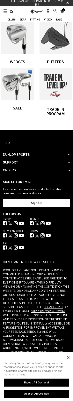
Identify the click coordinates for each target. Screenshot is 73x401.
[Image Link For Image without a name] (17, 37)
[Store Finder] (46, 10)
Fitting (35, 19)
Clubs (11, 19)
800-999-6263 (53, 307)
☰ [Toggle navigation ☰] (5, 11)
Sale (59, 19)
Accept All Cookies (36, 393)
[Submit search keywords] (11, 12)
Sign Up (36, 203)
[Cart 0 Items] (63, 11)
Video (48, 19)
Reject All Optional (36, 382)
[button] (54, 11)
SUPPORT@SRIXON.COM (48, 311)
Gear (22, 19)
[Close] (68, 357)
